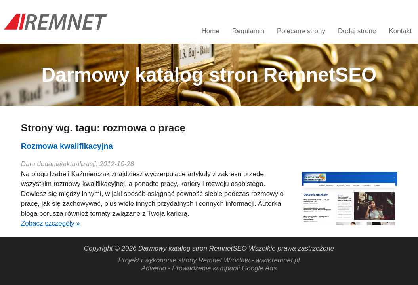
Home (210, 31)
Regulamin (248, 31)
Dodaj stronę (357, 31)
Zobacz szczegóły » (50, 223)
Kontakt (400, 31)
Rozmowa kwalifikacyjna (67, 146)
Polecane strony (301, 31)
